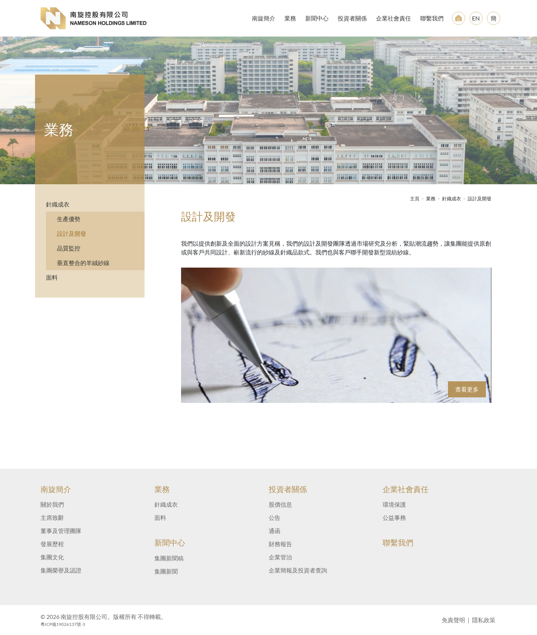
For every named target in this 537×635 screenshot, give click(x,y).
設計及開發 (71, 233)
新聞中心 (317, 18)
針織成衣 (57, 204)
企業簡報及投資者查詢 (298, 570)
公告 (274, 517)
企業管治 (280, 556)
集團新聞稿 (169, 558)
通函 (274, 530)
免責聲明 (453, 619)
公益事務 (394, 517)
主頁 (414, 198)
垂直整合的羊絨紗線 (83, 262)
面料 (52, 277)
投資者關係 (352, 18)
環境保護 (394, 504)
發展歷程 (52, 543)
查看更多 (467, 389)
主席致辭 (52, 517)
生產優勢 (68, 218)
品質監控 (68, 248)
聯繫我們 (432, 18)
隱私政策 (483, 619)
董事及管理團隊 (61, 530)
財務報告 (280, 543)
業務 (290, 18)
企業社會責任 (393, 18)
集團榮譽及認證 (61, 570)
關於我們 (52, 504)
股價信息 (280, 504)
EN (476, 18)
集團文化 (52, 556)
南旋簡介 (263, 18)
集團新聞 (166, 571)
